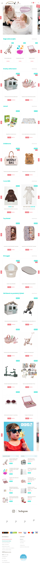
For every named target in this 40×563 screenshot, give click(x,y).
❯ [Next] (39, 17)
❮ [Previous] (0, 17)
